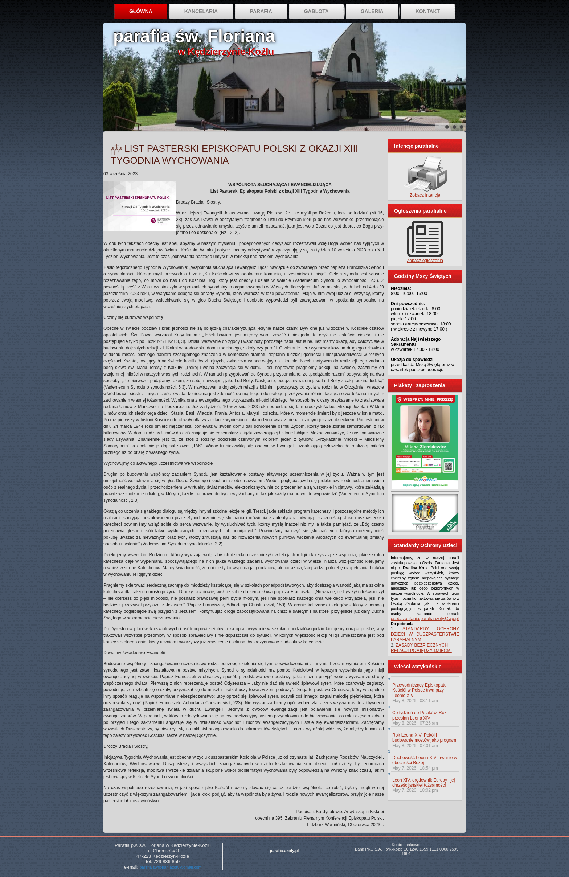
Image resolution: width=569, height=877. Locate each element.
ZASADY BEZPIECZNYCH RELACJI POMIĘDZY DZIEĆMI (421, 648)
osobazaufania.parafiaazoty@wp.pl (425, 618)
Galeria (372, 11)
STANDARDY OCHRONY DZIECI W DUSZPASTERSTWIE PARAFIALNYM (425, 634)
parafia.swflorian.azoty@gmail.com (170, 867)
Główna (140, 11)
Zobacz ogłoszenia (425, 260)
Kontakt (428, 11)
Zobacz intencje (425, 195)
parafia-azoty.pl (284, 850)
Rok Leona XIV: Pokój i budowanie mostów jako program (424, 738)
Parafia (261, 11)
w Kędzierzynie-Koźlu (226, 51)
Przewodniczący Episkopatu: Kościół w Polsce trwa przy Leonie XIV (420, 690)
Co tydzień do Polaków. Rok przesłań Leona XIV (419, 715)
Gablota (316, 11)
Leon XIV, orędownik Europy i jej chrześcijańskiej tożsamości (423, 783)
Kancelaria (201, 11)
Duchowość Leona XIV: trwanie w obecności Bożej (424, 760)
